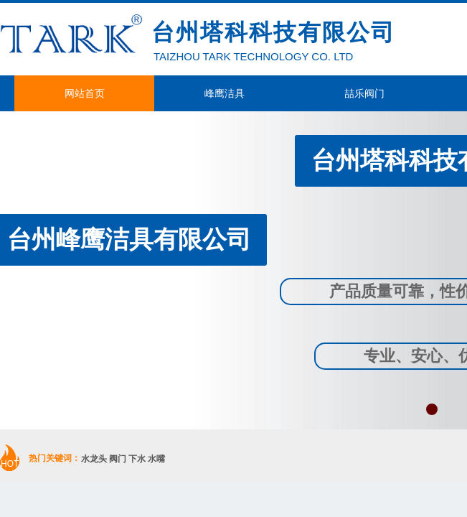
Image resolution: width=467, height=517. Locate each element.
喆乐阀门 (364, 93)
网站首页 (85, 93)
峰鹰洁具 (224, 93)
